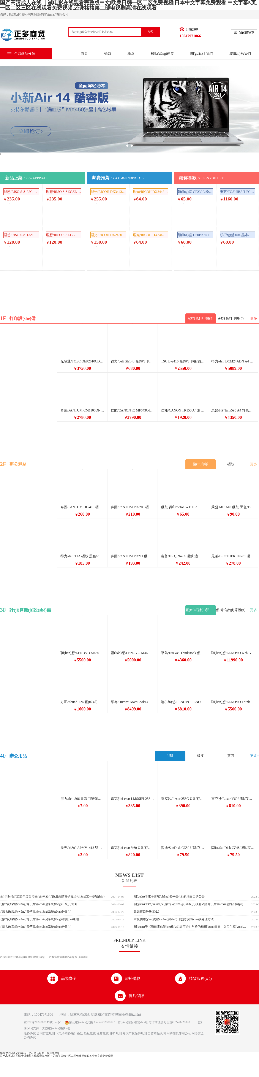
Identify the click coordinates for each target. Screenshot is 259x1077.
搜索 (150, 31)
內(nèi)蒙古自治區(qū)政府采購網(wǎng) (22, 956)
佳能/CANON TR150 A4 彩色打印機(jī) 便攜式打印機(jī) (183, 410)
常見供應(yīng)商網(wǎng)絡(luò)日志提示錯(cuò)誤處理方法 (174, 919)
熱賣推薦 (118, 177)
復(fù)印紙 (200, 464)
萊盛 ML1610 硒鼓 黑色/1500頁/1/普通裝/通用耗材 (233, 507)
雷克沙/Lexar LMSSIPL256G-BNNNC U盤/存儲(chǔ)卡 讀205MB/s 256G (132, 799)
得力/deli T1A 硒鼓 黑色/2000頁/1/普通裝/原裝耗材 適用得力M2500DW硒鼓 (82, 556)
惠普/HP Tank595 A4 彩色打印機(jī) (233, 410)
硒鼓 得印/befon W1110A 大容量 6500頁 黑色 (183, 507)
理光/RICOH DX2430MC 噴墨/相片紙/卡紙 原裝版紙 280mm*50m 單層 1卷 (108, 235)
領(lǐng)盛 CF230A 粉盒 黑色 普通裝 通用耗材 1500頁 (195, 192)
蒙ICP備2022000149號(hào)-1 (43, 1022)
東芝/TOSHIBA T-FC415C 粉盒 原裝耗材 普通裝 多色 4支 (237, 192)
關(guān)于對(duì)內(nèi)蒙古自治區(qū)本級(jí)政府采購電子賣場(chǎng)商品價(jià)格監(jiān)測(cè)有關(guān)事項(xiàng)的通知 (191, 904)
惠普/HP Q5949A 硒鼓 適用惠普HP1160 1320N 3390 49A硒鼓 (183, 556)
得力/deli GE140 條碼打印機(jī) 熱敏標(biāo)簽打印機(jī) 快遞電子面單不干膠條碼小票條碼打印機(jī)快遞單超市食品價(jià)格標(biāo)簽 (132, 361)
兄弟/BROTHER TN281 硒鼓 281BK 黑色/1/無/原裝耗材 (233, 556)
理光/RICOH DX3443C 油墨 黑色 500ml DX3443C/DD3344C (150, 192)
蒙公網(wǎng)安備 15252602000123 (92, 1022)
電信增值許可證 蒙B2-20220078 (169, 1022)
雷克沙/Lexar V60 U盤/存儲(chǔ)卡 (233, 799)
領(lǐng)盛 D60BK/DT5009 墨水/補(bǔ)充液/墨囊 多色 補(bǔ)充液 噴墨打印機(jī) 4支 (195, 235)
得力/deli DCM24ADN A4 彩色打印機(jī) (233, 361)
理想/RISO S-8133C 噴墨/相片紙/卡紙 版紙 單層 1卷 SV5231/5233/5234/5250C (21, 192)
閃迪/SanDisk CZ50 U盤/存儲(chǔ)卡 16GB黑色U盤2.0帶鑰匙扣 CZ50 (183, 848)
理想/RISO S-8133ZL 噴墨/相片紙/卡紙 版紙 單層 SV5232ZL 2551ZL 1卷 (63, 192)
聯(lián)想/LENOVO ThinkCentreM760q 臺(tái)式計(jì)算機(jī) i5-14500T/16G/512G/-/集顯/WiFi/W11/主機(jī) (233, 702)
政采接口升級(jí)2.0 (147, 911)
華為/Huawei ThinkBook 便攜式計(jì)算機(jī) (183, 653)
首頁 (84, 53)
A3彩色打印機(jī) (200, 318)
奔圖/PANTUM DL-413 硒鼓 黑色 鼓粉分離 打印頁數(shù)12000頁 (82, 507)
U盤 (170, 756)
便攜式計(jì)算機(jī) (230, 610)
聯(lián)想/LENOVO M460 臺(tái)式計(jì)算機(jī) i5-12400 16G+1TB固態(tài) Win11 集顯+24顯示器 (132, 653)
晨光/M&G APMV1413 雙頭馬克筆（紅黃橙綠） (82, 848)
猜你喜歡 (201, 177)
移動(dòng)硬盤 (162, 53)
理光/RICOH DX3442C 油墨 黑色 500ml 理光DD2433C (150, 235)
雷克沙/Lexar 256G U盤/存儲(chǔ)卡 (183, 799)
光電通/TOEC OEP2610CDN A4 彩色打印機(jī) (82, 361)
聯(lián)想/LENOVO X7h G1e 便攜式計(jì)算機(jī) (233, 653)
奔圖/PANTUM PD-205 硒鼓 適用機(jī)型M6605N (132, 507)
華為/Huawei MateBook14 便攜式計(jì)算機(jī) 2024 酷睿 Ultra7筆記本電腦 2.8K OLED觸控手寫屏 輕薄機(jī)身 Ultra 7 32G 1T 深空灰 (132, 702)
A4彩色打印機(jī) (230, 318)
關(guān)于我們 (201, 53)
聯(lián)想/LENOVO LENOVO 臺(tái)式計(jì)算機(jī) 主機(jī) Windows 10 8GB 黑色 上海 (183, 702)
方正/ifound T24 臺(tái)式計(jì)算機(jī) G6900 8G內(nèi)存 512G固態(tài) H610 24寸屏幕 (82, 702)
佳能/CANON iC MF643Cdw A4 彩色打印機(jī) (132, 410)
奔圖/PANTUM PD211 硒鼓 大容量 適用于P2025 (132, 556)
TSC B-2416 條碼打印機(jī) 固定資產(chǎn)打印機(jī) (183, 361)
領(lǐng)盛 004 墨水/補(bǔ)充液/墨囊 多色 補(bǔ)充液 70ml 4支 (237, 235)
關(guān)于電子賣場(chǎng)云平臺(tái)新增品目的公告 (169, 896)
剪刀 (230, 756)
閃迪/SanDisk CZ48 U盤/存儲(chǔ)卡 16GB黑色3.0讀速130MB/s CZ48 (233, 848)
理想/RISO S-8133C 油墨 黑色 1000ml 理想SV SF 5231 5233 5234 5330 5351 (63, 235)
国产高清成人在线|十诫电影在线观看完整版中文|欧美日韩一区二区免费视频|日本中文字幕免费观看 (56, 1055)
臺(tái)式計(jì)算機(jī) (200, 610)
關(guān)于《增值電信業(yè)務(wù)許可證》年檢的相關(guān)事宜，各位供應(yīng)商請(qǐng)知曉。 (191, 926)
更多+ (254, 318)
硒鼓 (107, 53)
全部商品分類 (24, 53)
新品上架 (26, 177)
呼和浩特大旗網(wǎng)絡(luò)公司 (68, 956)
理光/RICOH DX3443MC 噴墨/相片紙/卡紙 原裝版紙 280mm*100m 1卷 (108, 192)
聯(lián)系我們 (240, 53)
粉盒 (131, 53)
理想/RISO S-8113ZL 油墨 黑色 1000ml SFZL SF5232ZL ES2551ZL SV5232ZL (21, 235)
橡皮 (200, 756)
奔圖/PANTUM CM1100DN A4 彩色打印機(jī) (82, 410)
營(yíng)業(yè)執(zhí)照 (133, 1022)
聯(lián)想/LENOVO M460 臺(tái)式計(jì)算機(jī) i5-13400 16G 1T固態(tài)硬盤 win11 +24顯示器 (82, 653)
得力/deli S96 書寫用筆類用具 (82, 799)
